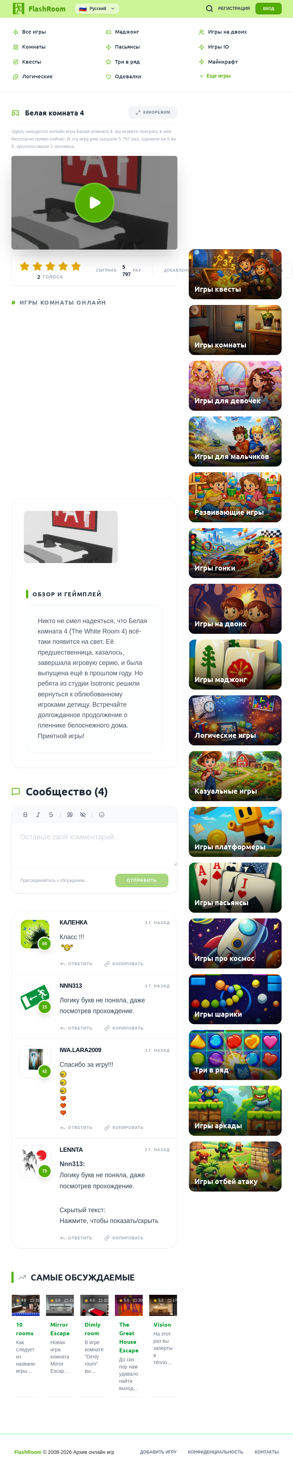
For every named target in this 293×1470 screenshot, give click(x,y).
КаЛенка (73, 922)
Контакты (267, 1452)
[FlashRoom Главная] (38, 8)
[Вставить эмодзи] (102, 815)
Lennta (71, 1149)
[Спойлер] (83, 815)
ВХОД (268, 8)
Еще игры (215, 76)
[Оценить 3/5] (50, 266)
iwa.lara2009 (80, 1050)
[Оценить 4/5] (63, 266)
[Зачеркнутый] (51, 815)
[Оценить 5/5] (76, 266)
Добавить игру (158, 1452)
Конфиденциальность (215, 1452)
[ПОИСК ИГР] (209, 8)
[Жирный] (25, 815)
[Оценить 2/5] (37, 266)
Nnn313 (71, 985)
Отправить (142, 880)
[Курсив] (38, 815)
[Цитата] (70, 815)
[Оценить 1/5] (24, 266)
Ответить (76, 964)
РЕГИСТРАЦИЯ (234, 8)
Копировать (124, 964)
